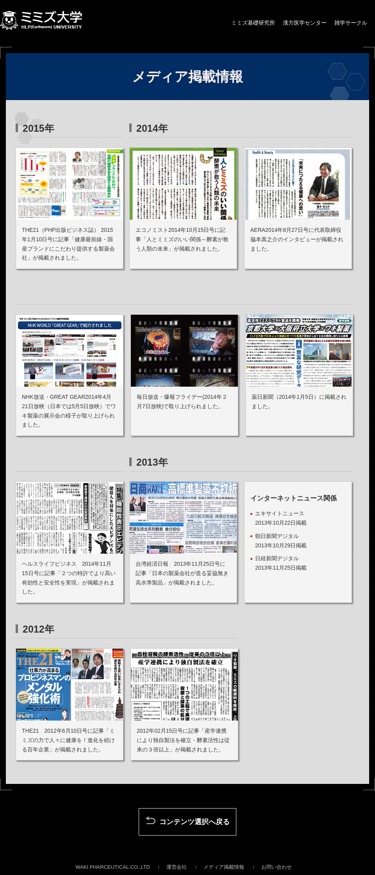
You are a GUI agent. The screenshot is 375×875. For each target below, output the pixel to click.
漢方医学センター (305, 23)
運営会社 (176, 867)
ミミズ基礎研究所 (253, 23)
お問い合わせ (276, 867)
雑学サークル (350, 23)
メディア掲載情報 (224, 867)
